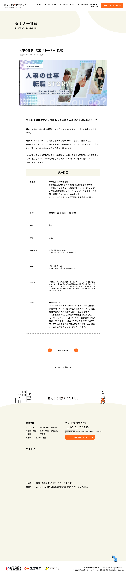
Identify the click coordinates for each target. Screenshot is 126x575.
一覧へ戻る (63, 350)
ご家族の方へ (94, 4)
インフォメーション (50, 4)
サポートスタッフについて (67, 4)
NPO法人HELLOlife (117, 570)
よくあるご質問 (83, 4)
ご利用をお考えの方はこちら (112, 5)
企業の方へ (94, 7)
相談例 (39, 4)
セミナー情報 (39, 55)
